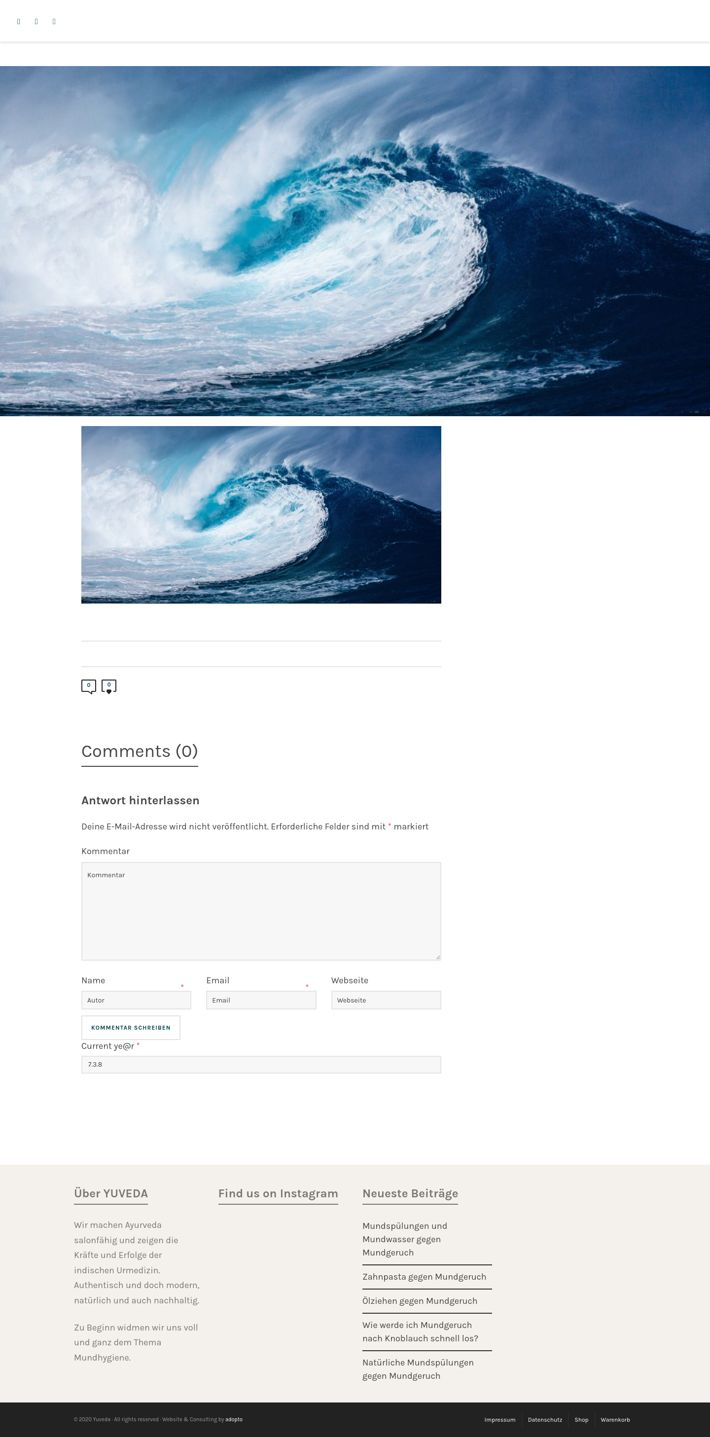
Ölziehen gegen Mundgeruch (420, 1300)
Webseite (350, 980)
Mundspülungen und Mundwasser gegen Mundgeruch (404, 1239)
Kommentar (105, 851)
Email (217, 980)
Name (93, 980)
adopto (234, 1419)
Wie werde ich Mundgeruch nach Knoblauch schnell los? (420, 1332)
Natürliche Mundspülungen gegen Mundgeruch (418, 1369)
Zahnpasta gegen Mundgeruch (424, 1276)
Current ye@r (110, 1046)
